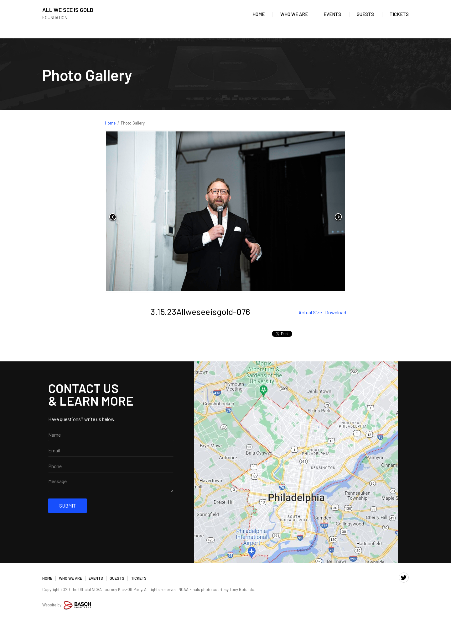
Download (335, 312)
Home (110, 122)
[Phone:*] (111, 466)
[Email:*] (111, 450)
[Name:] (111, 435)
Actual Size (310, 312)
